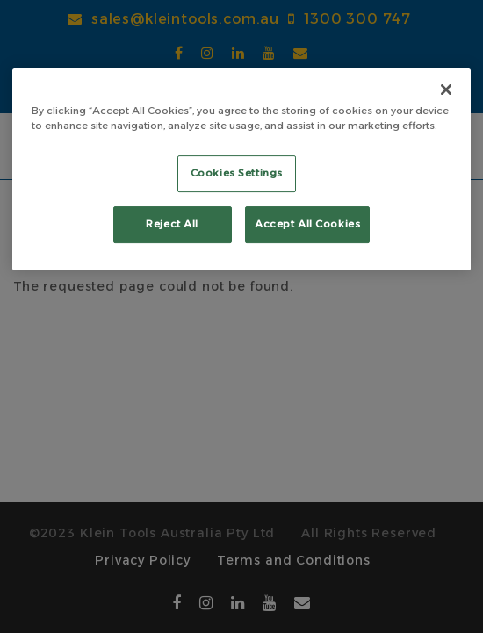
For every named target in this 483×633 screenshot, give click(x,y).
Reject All (172, 224)
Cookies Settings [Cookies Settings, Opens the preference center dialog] (237, 173)
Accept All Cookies (307, 224)
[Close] (446, 89)
